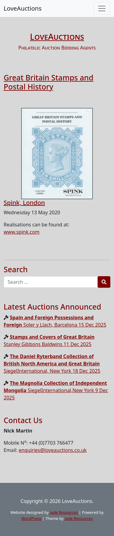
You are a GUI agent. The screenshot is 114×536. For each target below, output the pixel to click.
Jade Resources (64, 512)
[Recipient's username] (51, 282)
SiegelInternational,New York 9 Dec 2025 (56, 390)
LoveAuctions (23, 8)
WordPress (31, 518)
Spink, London (24, 202)
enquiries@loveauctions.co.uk (53, 450)
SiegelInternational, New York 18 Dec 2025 (52, 363)
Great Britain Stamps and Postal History (48, 82)
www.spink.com (22, 232)
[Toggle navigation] (101, 8)
